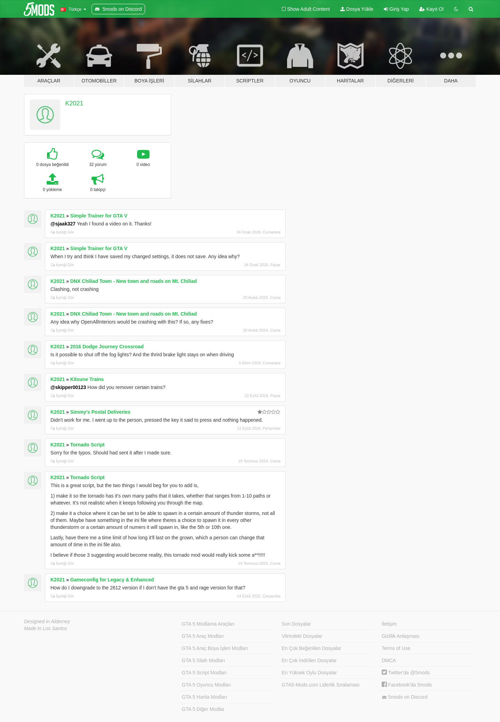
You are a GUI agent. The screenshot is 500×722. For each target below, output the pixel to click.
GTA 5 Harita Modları (204, 697)
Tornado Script (87, 444)
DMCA (389, 660)
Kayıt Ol (431, 9)
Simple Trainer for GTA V (98, 216)
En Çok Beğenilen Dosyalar (311, 648)
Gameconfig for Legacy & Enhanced (112, 579)
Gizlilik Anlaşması (401, 636)
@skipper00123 (68, 387)
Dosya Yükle (356, 9)
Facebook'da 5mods (407, 685)
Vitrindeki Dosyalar (302, 636)
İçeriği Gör (62, 232)
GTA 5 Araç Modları (203, 636)
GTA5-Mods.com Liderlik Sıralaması (321, 685)
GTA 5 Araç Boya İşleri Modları (215, 648)
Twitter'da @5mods (406, 672)
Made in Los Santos (45, 628)
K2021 (74, 103)
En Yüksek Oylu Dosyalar (309, 672)
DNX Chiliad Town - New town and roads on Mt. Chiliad (133, 281)
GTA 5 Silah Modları (203, 660)
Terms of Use (396, 648)
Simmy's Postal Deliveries (100, 412)
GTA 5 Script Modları (204, 672)
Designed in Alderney (47, 621)
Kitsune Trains (87, 379)
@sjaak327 (63, 224)
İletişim (389, 624)
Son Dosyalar (296, 624)
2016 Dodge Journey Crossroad (107, 346)
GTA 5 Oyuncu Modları (206, 685)
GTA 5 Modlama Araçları (208, 624)
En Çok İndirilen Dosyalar (309, 660)
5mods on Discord (405, 697)
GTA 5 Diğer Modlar (203, 709)
